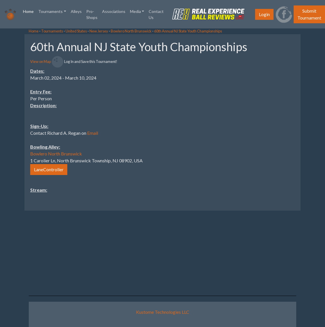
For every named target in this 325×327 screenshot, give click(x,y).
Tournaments (52, 31)
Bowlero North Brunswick (131, 31)
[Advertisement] (279, 120)
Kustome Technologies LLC (162, 312)
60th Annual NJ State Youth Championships (188, 31)
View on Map (40, 61)
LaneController (49, 169)
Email (92, 133)
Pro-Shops (92, 14)
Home (29, 11)
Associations (113, 11)
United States (76, 31)
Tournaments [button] (50, 11)
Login (264, 14)
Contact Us (156, 14)
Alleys (76, 11)
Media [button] (135, 11)
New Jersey (98, 31)
